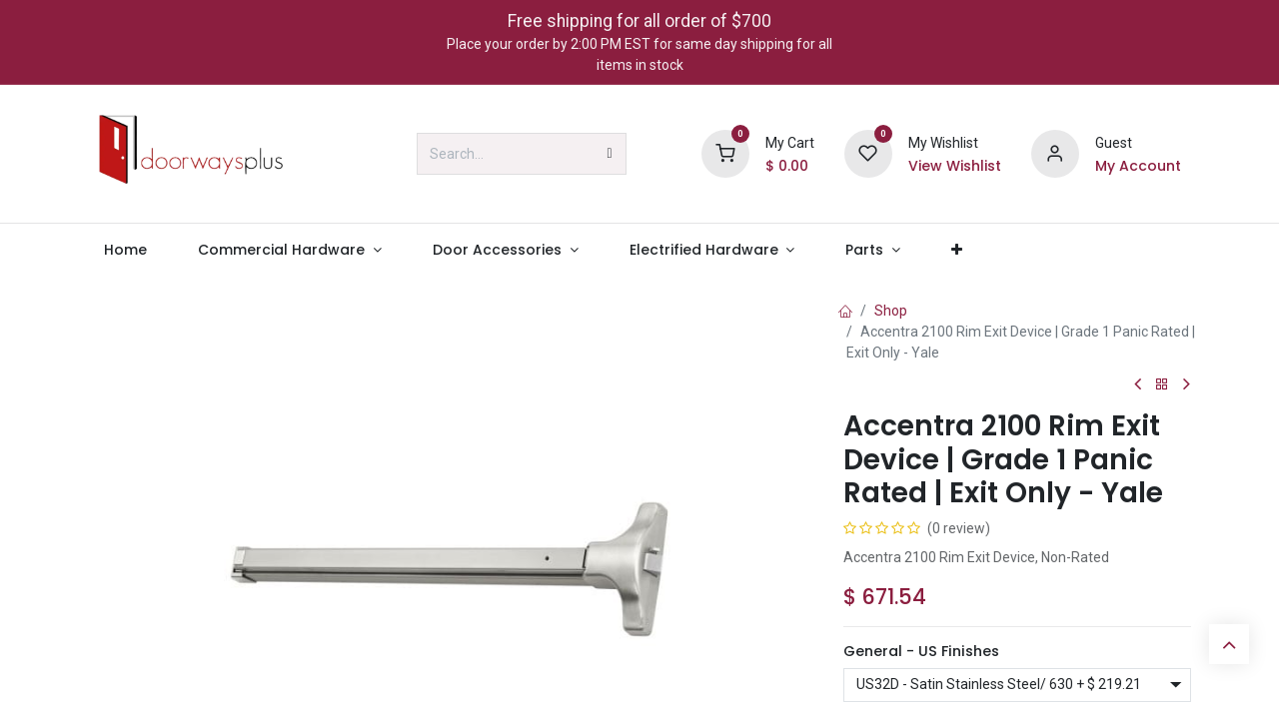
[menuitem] (125, 250)
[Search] (610, 154)
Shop (890, 311)
